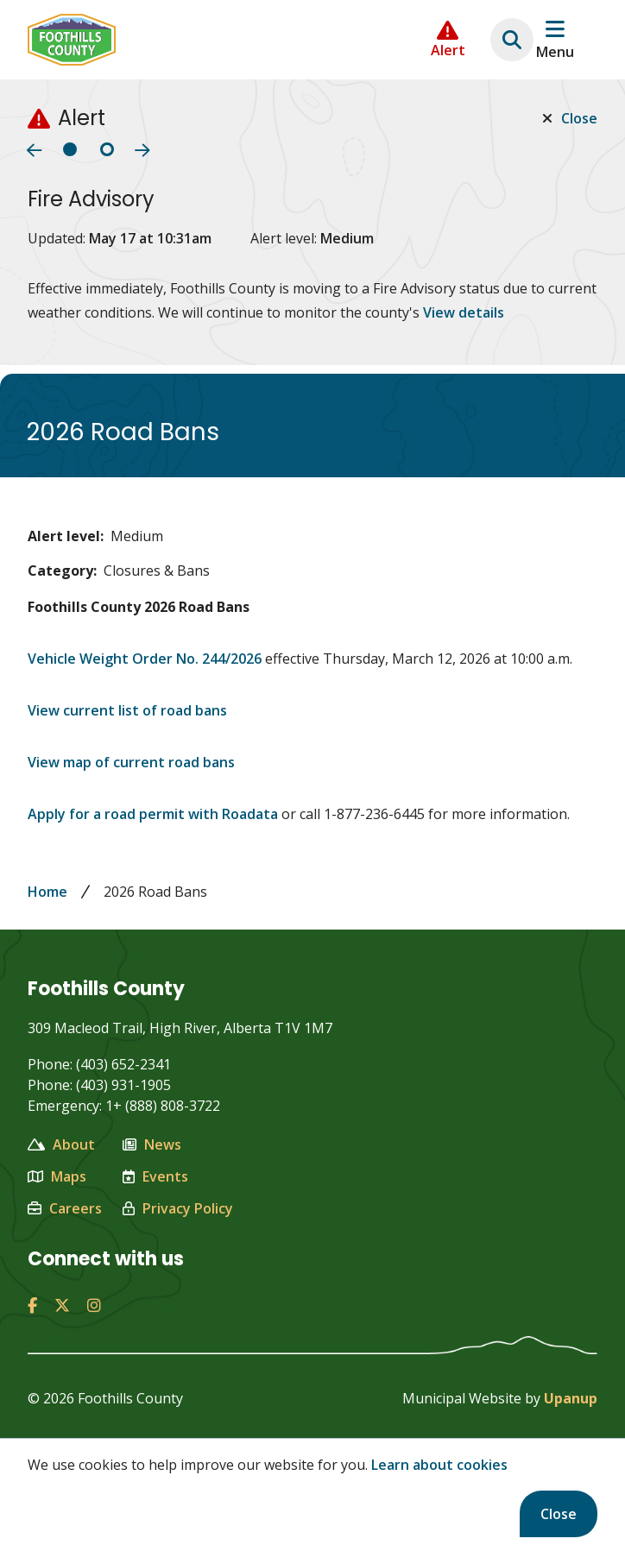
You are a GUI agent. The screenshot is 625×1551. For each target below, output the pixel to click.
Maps (57, 1176)
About (61, 1144)
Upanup (570, 1398)
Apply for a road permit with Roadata (153, 813)
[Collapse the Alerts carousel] (448, 39)
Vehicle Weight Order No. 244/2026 (146, 658)
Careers (65, 1208)
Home (47, 891)
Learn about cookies (439, 1464)
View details (463, 312)
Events (155, 1176)
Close (558, 1513)
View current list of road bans (127, 710)
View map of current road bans (131, 762)
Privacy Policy (178, 1208)
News (152, 1144)
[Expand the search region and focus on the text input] (511, 39)
